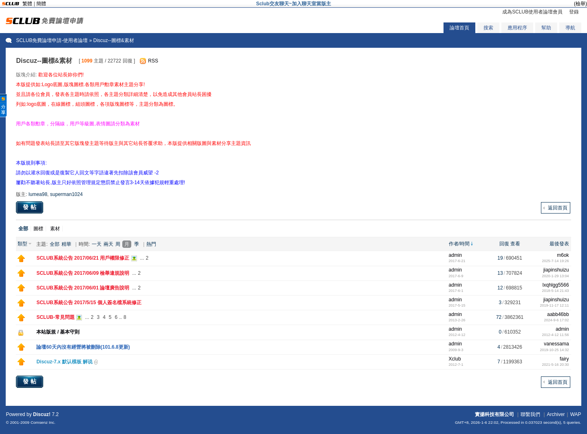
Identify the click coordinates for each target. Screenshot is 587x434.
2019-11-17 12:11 (554, 305)
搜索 (488, 28)
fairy (564, 359)
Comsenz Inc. (43, 422)
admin (455, 255)
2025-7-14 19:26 (555, 261)
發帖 (30, 207)
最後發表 (559, 244)
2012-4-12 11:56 (555, 335)
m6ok (563, 255)
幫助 (546, 28)
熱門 (151, 244)
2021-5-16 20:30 (555, 365)
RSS (153, 61)
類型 (22, 244)
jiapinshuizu (556, 270)
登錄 (574, 12)
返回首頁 (557, 208)
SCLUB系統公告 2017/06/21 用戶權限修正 (82, 258)
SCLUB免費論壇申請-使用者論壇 (52, 40)
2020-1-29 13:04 (555, 276)
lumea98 (38, 194)
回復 (504, 244)
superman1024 (66, 194)
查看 (515, 244)
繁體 (27, 4)
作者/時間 (459, 244)
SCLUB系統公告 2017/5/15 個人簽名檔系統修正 (88, 302)
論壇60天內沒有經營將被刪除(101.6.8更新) (83, 347)
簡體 (41, 4)
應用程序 (517, 28)
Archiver (556, 414)
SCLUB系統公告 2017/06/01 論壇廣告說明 (82, 288)
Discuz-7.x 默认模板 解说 (64, 362)
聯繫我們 (530, 414)
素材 (55, 228)
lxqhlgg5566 (556, 285)
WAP (575, 414)
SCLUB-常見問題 (55, 317)
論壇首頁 (459, 28)
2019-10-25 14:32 (554, 350)
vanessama (556, 344)
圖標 (38, 228)
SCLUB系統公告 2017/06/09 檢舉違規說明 (82, 273)
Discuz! (42, 414)
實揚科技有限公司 (494, 414)
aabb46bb (558, 314)
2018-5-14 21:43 (555, 291)
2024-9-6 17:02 (556, 320)
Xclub (455, 359)
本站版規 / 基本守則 (57, 332)
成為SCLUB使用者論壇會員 (532, 12)
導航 (570, 28)
